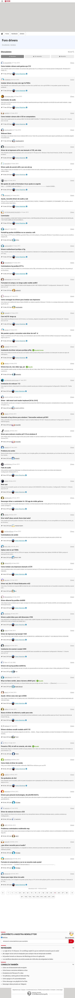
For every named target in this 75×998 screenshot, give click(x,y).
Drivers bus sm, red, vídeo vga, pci (13, 367)
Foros (7, 34)
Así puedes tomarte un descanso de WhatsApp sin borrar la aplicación (24, 956)
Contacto (53, 989)
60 (27, 893)
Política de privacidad (44, 989)
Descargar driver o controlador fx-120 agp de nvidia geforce (22, 501)
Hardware (14, 34)
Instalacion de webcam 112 (10, 384)
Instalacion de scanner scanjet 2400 (13, 649)
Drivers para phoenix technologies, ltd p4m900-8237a (20, 795)
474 (53, 896)
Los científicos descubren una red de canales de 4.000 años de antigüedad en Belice (28, 959)
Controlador (5, 216)
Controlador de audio (8, 100)
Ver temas (13, 45)
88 (66, 893)
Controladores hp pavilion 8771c (12, 266)
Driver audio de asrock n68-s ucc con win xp (16, 167)
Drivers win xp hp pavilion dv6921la (13, 666)
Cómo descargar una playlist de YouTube (15, 981)
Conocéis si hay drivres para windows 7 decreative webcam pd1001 (24, 417)
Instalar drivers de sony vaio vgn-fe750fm (15, 83)
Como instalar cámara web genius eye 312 (16, 66)
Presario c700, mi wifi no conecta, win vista (16, 746)
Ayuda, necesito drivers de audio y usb (14, 199)
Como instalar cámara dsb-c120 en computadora (18, 117)
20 (20, 893)
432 (45, 896)
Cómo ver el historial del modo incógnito (15, 967)
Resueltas (62, 56)
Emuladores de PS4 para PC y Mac (13, 973)
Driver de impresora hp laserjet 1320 (14, 634)
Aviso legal (59, 989)
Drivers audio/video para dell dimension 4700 (17, 617)
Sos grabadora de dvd (8, 778)
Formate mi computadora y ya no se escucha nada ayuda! (21, 862)
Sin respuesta (37, 56)
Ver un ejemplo (69, 937)
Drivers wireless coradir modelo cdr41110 (15, 729)
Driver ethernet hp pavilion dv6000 (13, 600)
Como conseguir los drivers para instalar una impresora (20, 300)
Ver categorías (6, 45)
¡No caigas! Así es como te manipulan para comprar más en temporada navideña (27, 953)
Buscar (71, 52)
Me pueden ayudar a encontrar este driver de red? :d (19, 333)
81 (39, 893)
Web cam (4, 484)
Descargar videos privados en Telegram (14, 984)
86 (59, 893)
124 (30, 896)
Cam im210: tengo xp (8, 316)
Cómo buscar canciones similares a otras (15, 970)
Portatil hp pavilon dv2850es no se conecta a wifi (18, 232)
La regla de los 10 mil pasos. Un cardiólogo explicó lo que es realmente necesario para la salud (31, 951)
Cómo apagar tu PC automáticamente (14, 978)
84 (51, 893)
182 (34, 896)
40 (24, 893)
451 (49, 896)
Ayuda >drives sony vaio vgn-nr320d (13, 696)
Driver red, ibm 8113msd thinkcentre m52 (15, 584)
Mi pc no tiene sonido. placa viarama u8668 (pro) (18, 681)
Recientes (12, 56)
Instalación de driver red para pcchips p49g (16, 350)
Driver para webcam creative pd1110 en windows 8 (19, 434)
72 (31, 893)
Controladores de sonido (9, 535)
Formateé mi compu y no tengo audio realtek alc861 (19, 283)
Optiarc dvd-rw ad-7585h (9, 550)
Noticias (4, 937)
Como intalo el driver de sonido (12, 763)
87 (63, 893)
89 (22, 896)
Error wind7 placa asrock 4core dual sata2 (16, 518)
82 (43, 893)
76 (35, 893)
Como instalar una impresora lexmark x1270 (16, 567)
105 (26, 896)
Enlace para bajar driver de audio (12, 877)
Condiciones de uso (32, 989)
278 (38, 896)
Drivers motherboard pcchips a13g (13, 249)
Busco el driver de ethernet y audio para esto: (17, 713)
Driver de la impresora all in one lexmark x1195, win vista (21, 150)
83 (47, 893)
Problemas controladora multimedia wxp (15, 828)
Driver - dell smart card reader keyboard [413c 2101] (19, 400)
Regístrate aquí (17, 989)
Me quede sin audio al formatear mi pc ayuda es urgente (21, 184)
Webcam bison (6, 133)
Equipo (23, 989)
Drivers (22, 34)
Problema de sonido (8, 451)
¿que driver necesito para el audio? (13, 845)
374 (41, 896)
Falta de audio (6, 468)
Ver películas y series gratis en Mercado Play (16, 976)
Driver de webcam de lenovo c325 (13, 812)
